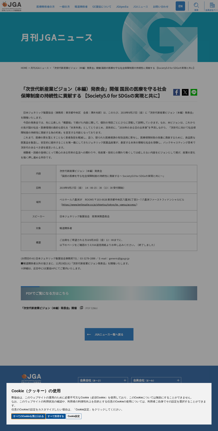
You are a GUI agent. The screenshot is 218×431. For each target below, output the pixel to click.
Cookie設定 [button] (74, 416)
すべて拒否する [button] (56, 416)
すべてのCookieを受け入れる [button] (28, 416)
